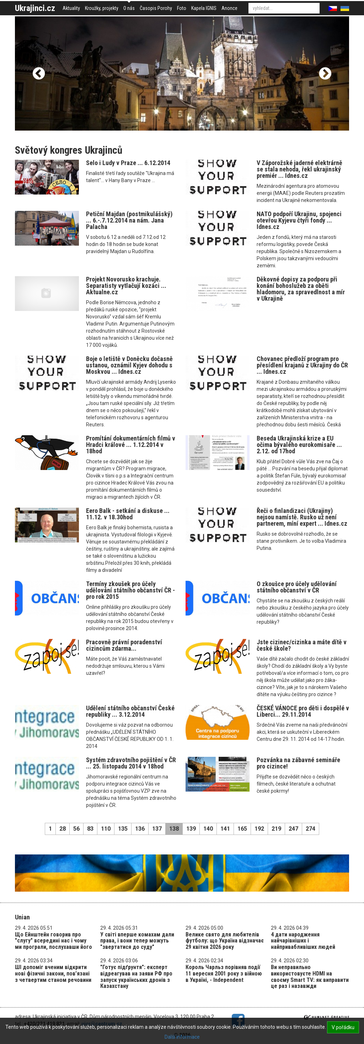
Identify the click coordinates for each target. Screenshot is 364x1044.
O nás (129, 8)
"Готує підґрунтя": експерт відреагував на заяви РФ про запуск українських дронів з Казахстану (136, 976)
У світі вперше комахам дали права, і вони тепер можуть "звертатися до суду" (137, 940)
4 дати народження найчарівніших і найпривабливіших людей (303, 940)
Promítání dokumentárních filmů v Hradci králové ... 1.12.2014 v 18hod (130, 444)
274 (310, 828)
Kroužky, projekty (101, 8)
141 (225, 828)
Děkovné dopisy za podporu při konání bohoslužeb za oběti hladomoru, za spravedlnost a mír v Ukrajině (301, 288)
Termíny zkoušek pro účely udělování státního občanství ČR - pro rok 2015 (130, 590)
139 (191, 828)
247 (293, 828)
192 (259, 828)
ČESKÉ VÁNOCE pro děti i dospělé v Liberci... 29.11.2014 (303, 711)
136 (140, 828)
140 (208, 828)
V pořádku (343, 1027)
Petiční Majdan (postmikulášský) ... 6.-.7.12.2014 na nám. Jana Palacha (129, 220)
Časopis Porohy (156, 8)
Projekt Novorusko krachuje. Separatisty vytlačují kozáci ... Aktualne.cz (126, 285)
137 (157, 828)
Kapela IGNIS (203, 8)
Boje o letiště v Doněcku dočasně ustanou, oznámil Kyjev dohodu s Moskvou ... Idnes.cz (129, 365)
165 (242, 828)
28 (62, 828)
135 (123, 828)
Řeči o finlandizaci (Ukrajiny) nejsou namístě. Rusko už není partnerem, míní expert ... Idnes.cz (302, 517)
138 (174, 828)
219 (276, 828)
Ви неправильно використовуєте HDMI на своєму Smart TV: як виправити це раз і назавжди (310, 976)
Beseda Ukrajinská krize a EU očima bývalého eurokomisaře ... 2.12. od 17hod (299, 444)
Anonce (229, 8)
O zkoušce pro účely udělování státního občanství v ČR (297, 587)
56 (76, 828)
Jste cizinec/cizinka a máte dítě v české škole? (302, 645)
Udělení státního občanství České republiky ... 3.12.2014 (130, 711)
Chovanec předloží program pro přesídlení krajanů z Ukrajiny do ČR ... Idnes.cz (302, 365)
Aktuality (71, 8)
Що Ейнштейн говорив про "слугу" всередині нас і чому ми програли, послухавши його (53, 940)
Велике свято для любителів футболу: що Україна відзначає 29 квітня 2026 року (225, 940)
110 (106, 828)
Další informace (182, 1037)
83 (90, 828)
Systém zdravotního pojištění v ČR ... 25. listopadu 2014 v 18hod (131, 763)
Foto (181, 8)
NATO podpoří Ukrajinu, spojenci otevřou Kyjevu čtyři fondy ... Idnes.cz (299, 220)
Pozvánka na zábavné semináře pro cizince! (298, 763)
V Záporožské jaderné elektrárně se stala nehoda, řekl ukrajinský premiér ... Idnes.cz (299, 169)
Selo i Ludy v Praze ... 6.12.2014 (128, 162)
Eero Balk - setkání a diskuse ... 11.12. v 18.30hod (128, 514)
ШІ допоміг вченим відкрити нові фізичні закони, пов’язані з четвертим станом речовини (53, 973)
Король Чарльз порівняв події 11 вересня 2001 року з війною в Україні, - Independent (224, 973)
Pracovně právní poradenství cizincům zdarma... (124, 645)
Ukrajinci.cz (35, 8)
